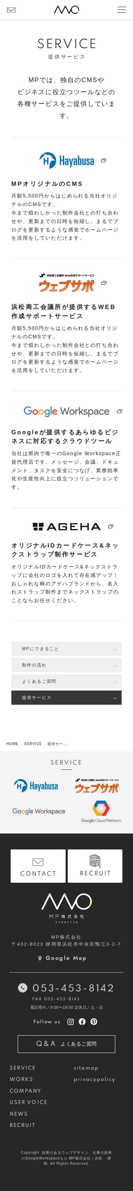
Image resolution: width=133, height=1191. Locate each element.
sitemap (86, 1068)
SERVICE (23, 1068)
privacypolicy (95, 1079)
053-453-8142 (73, 989)
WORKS (21, 1079)
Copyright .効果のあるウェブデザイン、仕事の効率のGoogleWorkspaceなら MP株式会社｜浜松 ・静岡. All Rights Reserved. (66, 1158)
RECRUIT (23, 1125)
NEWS (19, 1114)
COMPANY (26, 1091)
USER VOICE (29, 1102)
